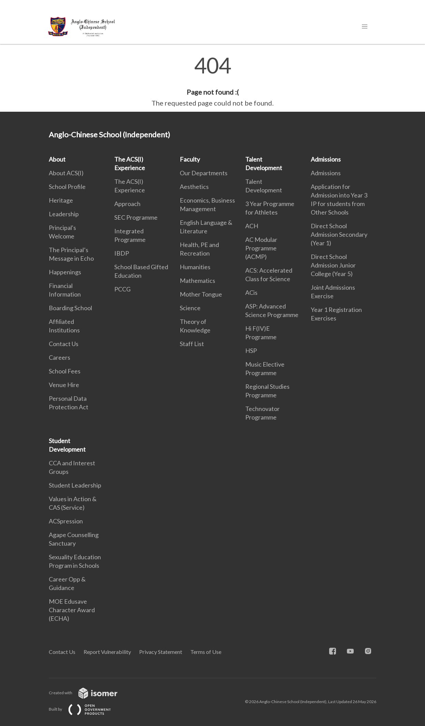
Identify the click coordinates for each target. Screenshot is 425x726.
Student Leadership (75, 485)
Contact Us (63, 343)
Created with (88, 692)
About (57, 159)
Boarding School (70, 308)
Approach (127, 203)
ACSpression (66, 521)
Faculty (190, 159)
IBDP (121, 253)
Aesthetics (194, 186)
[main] (212, 81)
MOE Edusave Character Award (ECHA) (72, 610)
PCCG (122, 289)
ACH (251, 226)
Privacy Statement (160, 651)
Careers (59, 357)
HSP (251, 350)
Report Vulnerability (107, 651)
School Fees (64, 371)
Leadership (64, 214)
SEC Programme (136, 217)
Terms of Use (205, 651)
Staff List (192, 343)
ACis (251, 292)
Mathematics (197, 280)
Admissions (326, 159)
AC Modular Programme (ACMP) (261, 248)
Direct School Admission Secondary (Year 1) (339, 234)
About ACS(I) (66, 173)
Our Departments (204, 173)
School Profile (67, 186)
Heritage (61, 200)
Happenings (65, 272)
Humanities (195, 267)
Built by (85, 709)
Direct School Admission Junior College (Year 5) (333, 265)
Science (190, 308)
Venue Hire (64, 384)
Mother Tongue (201, 294)
